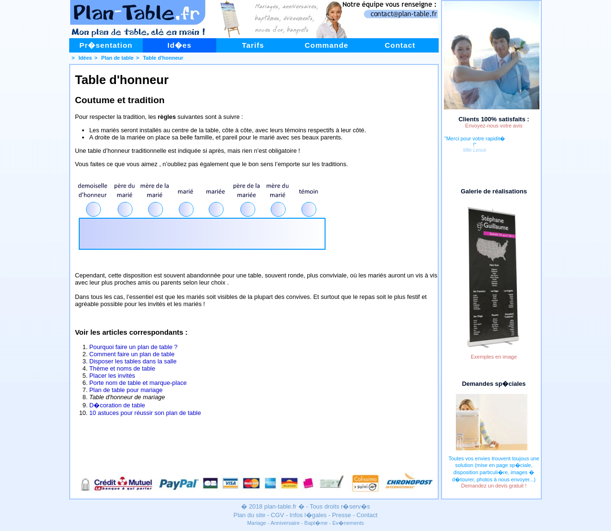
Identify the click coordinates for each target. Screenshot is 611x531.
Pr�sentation (106, 45)
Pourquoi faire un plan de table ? (133, 346)
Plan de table (117, 58)
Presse (341, 515)
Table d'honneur (163, 58)
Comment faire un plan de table (132, 354)
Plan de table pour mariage (126, 389)
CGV (277, 515)
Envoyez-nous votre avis (494, 125)
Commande (326, 45)
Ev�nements (348, 523)
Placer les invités (112, 375)
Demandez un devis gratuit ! (494, 486)
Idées (85, 58)
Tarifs (253, 45)
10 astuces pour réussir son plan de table (145, 412)
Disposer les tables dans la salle (133, 361)
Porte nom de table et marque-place (138, 382)
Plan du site (249, 515)
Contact (400, 45)
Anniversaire (285, 523)
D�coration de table (117, 405)
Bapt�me (316, 523)
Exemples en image (494, 357)
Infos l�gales (308, 515)
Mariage (256, 523)
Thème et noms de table (122, 368)
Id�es (180, 45)
